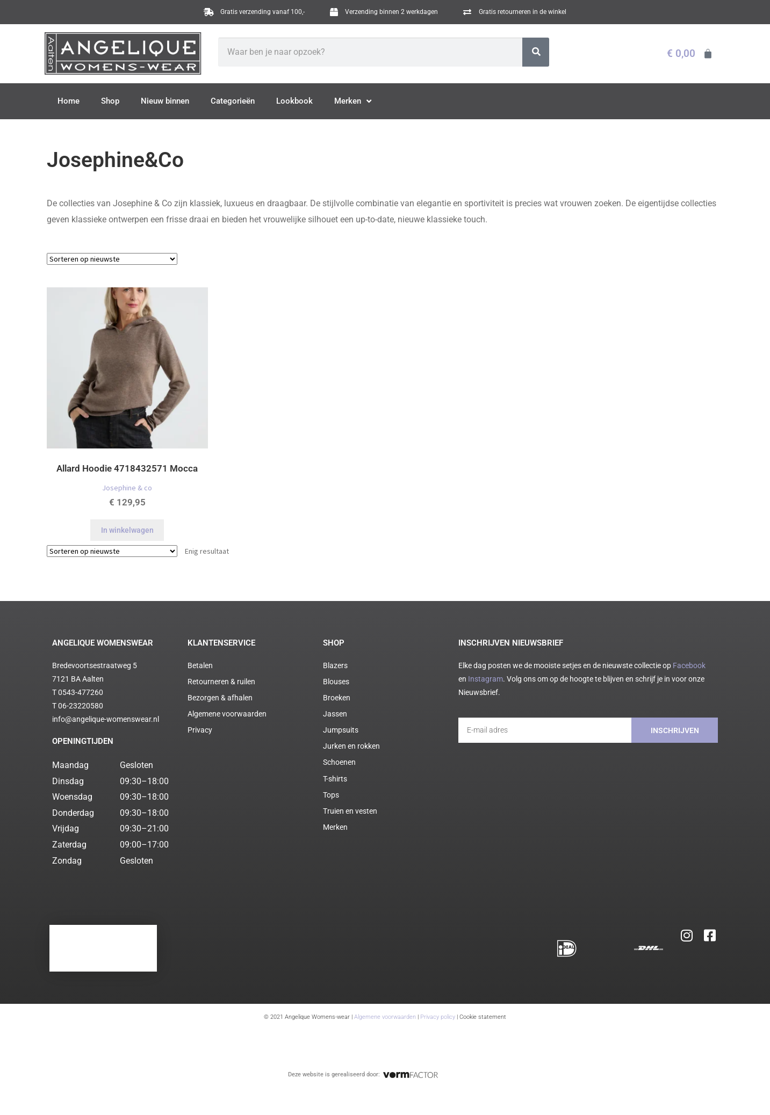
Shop (110, 101)
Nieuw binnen (165, 101)
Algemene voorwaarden (385, 1016)
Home (68, 101)
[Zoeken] (536, 52)
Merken (352, 101)
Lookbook (294, 101)
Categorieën (233, 101)
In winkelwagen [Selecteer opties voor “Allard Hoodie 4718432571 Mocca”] (127, 530)
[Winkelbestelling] (112, 259)
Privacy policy (437, 1016)
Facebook (689, 665)
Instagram (485, 679)
